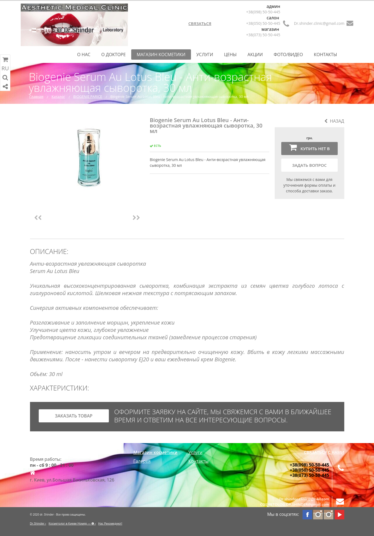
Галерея (142, 461)
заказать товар (73, 416)
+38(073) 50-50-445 (263, 34)
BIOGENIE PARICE (87, 96)
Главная (36, 96)
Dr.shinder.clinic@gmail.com (319, 23)
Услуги (204, 54)
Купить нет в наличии (309, 149)
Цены (230, 54)
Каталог (58, 96)
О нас (84, 54)
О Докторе (113, 54)
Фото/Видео (288, 54)
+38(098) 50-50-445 (263, 11)
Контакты (325, 54)
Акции (255, 54)
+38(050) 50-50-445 (263, 23)
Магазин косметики (161, 54)
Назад (334, 121)
